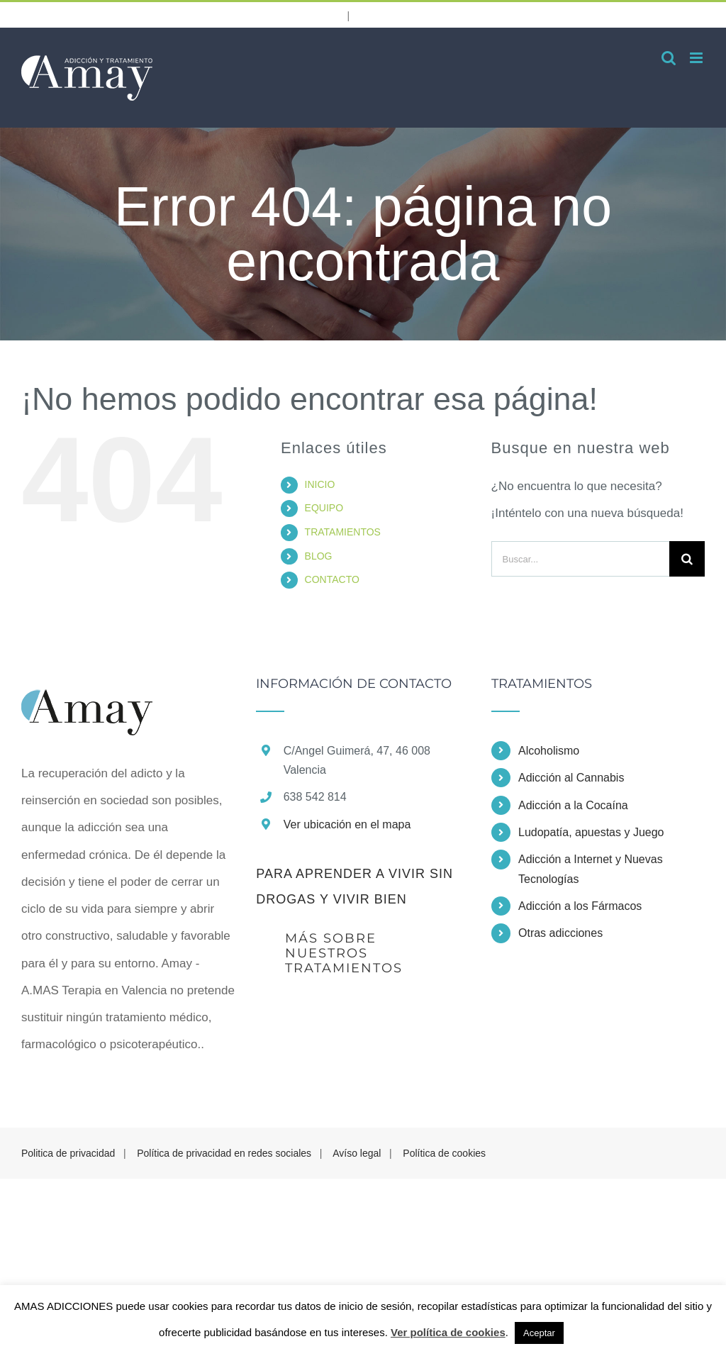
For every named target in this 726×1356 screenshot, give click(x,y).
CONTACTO (332, 579)
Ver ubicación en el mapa (347, 824)
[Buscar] (687, 559)
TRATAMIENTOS (343, 532)
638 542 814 (293, 13)
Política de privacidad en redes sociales (224, 1153)
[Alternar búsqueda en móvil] (668, 57)
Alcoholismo (548, 751)
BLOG (319, 556)
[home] (86, 690)
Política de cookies (444, 1153)
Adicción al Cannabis (571, 778)
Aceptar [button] (539, 1333)
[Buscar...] (580, 559)
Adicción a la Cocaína (573, 805)
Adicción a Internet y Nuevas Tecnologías (590, 868)
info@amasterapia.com (427, 14)
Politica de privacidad (68, 1153)
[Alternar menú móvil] (697, 57)
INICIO (320, 484)
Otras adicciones (560, 933)
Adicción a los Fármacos (580, 906)
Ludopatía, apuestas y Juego (591, 832)
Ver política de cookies (448, 1332)
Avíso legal (357, 1153)
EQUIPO (324, 507)
